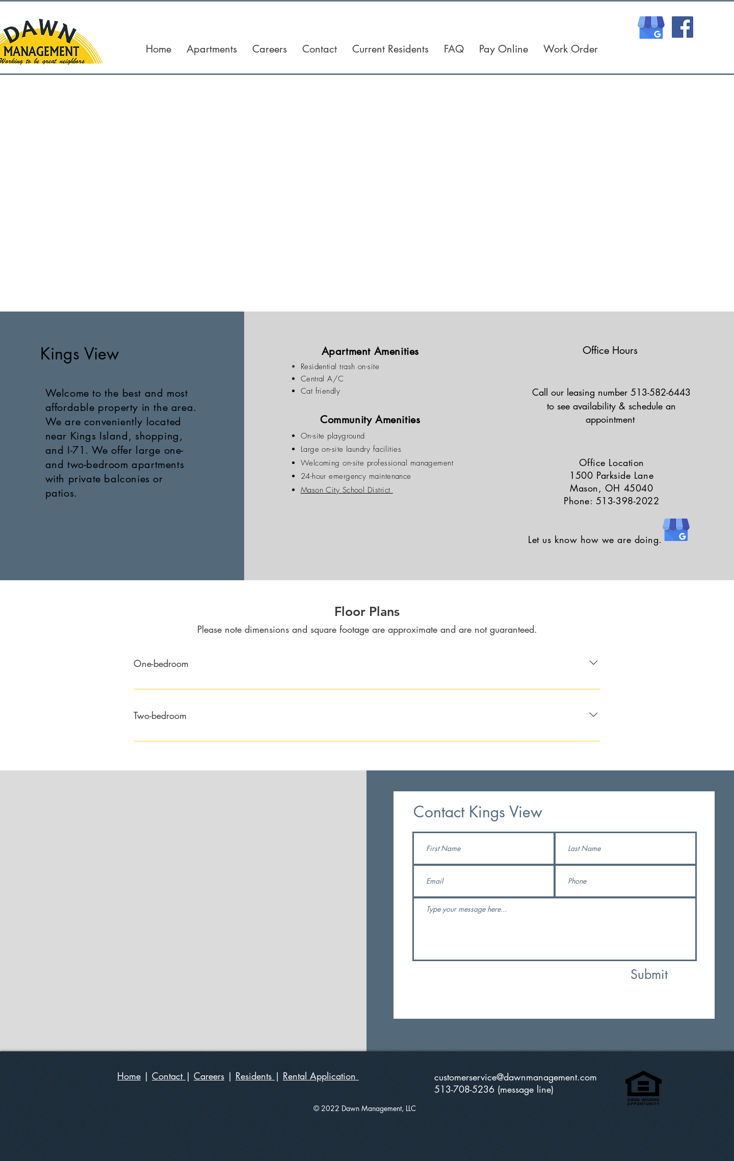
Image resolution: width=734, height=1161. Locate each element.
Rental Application (321, 1076)
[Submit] (649, 974)
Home (129, 1076)
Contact (169, 1076)
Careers (209, 1076)
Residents (255, 1076)
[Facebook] (682, 27)
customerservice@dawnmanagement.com (515, 1077)
